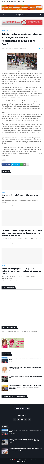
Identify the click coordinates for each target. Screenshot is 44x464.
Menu (4, 15)
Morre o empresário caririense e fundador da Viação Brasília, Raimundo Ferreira (25, 368)
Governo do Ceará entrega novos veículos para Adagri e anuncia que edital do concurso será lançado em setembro (22, 233)
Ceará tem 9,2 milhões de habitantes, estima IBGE (21, 196)
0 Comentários (22, 48)
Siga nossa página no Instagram (16, 1)
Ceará (10, 30)
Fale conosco (24, 461)
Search (40, 15)
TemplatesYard (20, 460)
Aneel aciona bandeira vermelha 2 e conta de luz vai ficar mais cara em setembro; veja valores (25, 449)
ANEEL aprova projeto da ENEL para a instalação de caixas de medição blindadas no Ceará (21, 270)
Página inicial (5, 30)
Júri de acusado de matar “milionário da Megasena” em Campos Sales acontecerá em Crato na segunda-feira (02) (24, 440)
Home (3, 1)
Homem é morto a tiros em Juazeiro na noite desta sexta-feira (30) (25, 377)
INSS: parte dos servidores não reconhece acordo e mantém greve (25, 358)
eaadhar (35, 460)
